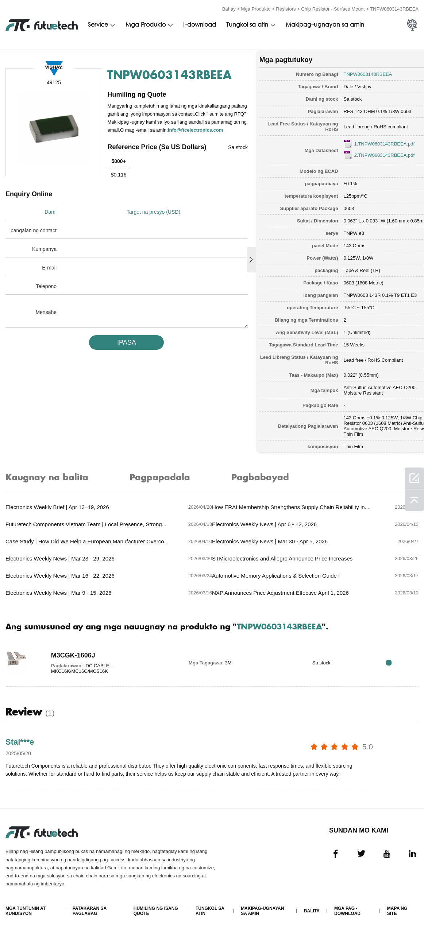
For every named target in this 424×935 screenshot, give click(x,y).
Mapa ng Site (397, 912)
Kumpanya (44, 256)
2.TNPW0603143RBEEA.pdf (373, 154)
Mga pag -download (347, 912)
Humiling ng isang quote (156, 912)
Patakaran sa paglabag (90, 912)
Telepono (46, 293)
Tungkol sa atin (247, 24)
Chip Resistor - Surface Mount (333, 8)
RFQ (395, 662)
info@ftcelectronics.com (146, 137)
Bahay (229, 8)
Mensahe (46, 319)
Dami (51, 219)
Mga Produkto (256, 8)
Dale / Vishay (347, 85)
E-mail (49, 275)
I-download (199, 24)
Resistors (286, 8)
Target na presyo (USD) (155, 219)
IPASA (123, 349)
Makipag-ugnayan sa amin (325, 24)
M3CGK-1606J (70, 655)
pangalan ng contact (34, 237)
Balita (312, 911)
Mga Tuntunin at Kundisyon (25, 912)
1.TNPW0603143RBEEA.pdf (373, 143)
